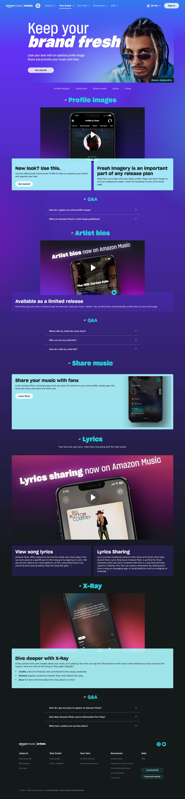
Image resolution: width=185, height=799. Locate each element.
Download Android (152, 776)
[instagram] (159, 744)
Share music (100, 88)
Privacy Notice (78, 790)
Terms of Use (65, 790)
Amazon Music (52, 790)
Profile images (62, 88)
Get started (41, 70)
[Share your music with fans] (145, 401)
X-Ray (128, 88)
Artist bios (81, 88)
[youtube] (164, 744)
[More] (55, 5)
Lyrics (115, 88)
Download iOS (152, 770)
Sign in (171, 5)
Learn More (24, 396)
